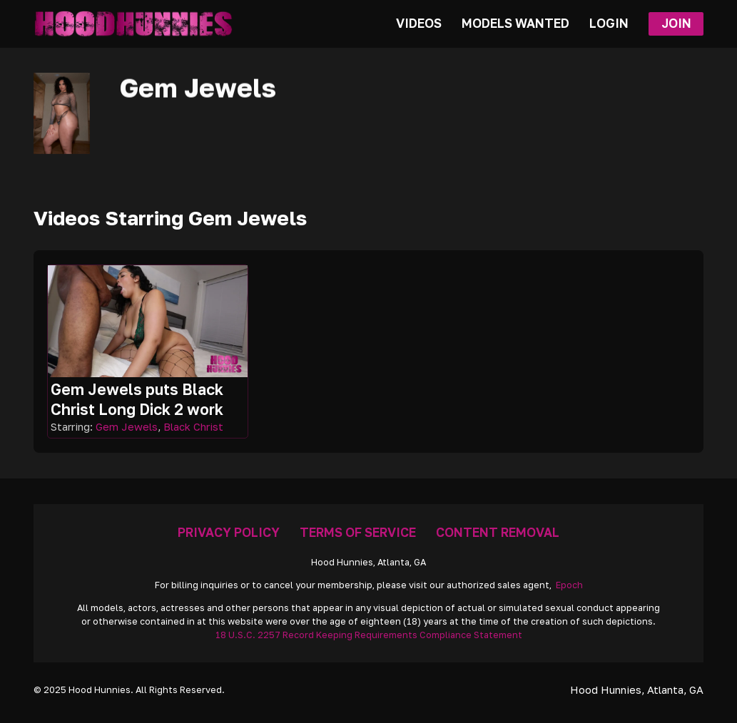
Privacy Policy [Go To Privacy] (229, 532)
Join (676, 23)
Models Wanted (515, 23)
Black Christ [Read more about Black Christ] (193, 427)
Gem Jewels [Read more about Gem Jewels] (127, 427)
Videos (419, 23)
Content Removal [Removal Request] (497, 532)
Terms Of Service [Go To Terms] (358, 532)
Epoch (569, 585)
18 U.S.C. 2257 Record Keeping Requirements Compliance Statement (368, 635)
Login (609, 23)
